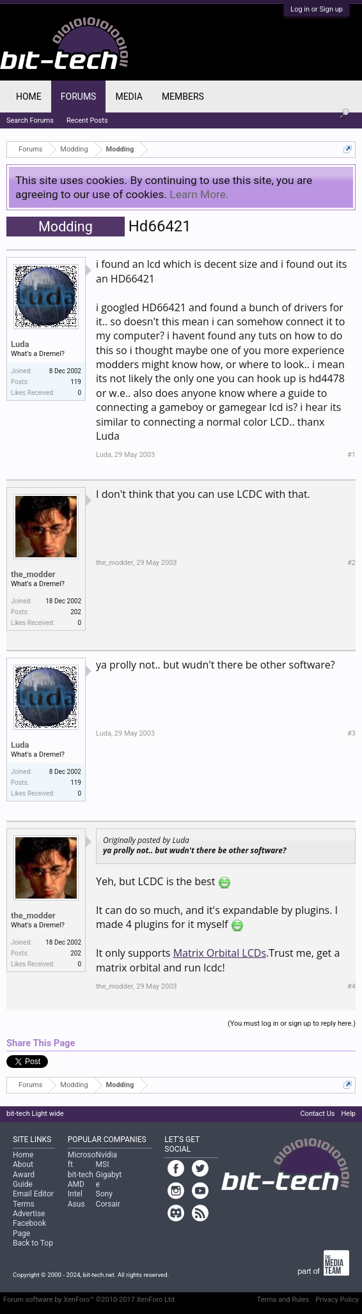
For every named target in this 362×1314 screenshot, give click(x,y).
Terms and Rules (283, 1299)
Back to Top (33, 1243)
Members (183, 96)
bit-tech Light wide (35, 1113)
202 (75, 611)
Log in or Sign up (316, 9)
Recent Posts (87, 120)
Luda (20, 344)
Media (128, 96)
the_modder (33, 574)
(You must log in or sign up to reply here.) (292, 1023)
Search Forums (30, 120)
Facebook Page (29, 1228)
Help (348, 1113)
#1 (351, 455)
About (23, 1164)
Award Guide (24, 1179)
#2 (351, 563)
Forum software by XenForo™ (90, 1299)
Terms (24, 1204)
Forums (79, 96)
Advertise (29, 1213)
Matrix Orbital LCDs (219, 953)
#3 (351, 733)
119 (75, 381)
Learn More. (198, 194)
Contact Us (317, 1113)
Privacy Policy (337, 1299)
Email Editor (33, 1193)
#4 (351, 986)
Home (29, 96)
